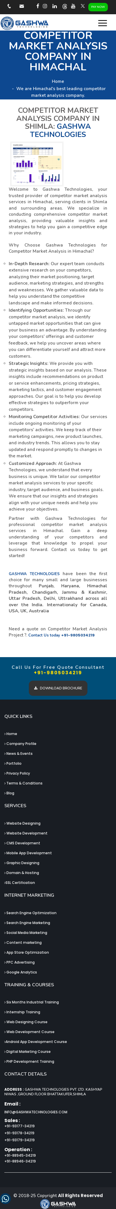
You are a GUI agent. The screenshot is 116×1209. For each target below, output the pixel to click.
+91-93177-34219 (19, 1126)
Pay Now (98, 7)
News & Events (18, 753)
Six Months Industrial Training (31, 1002)
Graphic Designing (21, 862)
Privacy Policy (17, 773)
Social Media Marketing (25, 932)
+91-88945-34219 (20, 1155)
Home (58, 81)
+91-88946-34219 (20, 1161)
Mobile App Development (28, 852)
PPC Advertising (19, 962)
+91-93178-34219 (19, 1132)
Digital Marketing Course (27, 1051)
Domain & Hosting (21, 872)
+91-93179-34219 (19, 1139)
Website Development (26, 833)
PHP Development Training (29, 1061)
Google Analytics (20, 972)
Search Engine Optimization (30, 912)
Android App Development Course (35, 1041)
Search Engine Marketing (27, 922)
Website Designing (22, 823)
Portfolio (13, 763)
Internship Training (22, 1012)
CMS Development (22, 843)
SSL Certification (19, 882)
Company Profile (20, 743)
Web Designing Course (26, 1021)
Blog (9, 793)
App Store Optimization (26, 952)
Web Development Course (29, 1031)
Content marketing (23, 942)
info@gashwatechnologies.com (35, 1112)
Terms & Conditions (23, 783)
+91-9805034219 (78, 635)
